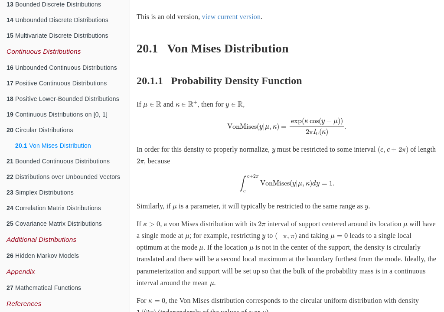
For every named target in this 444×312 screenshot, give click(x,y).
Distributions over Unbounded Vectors (63, 176)
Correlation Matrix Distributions (54, 208)
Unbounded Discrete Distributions (57, 19)
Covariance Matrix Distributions (54, 223)
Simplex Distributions (40, 192)
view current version (231, 16)
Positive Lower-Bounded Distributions (63, 98)
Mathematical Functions (44, 287)
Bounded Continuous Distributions (58, 161)
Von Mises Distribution (53, 145)
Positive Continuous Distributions (57, 83)
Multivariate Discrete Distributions (57, 35)
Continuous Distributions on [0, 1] (57, 114)
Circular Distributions (40, 130)
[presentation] (152, 105)
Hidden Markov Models (43, 255)
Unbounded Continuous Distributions (62, 67)
